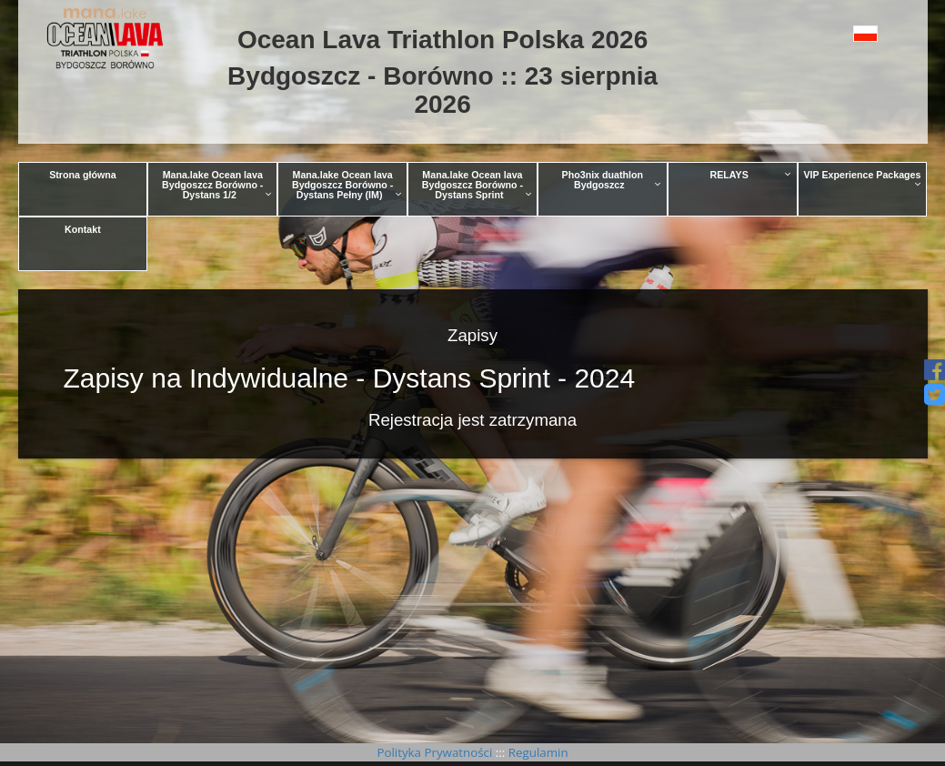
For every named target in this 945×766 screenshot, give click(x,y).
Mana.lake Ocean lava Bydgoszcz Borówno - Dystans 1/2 (217, 184)
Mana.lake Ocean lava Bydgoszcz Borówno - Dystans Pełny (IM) (347, 184)
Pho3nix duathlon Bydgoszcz (612, 179)
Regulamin (536, 752)
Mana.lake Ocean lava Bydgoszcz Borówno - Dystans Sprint (477, 184)
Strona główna (82, 174)
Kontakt (83, 229)
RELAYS (751, 174)
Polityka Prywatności (436, 752)
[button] (840, 33)
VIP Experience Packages (863, 179)
